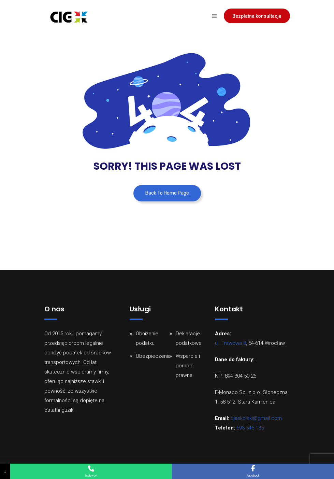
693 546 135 (250, 428)
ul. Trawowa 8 (230, 343)
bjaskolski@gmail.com (256, 418)
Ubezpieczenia (153, 356)
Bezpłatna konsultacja (256, 16)
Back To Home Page (167, 193)
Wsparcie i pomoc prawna (188, 365)
